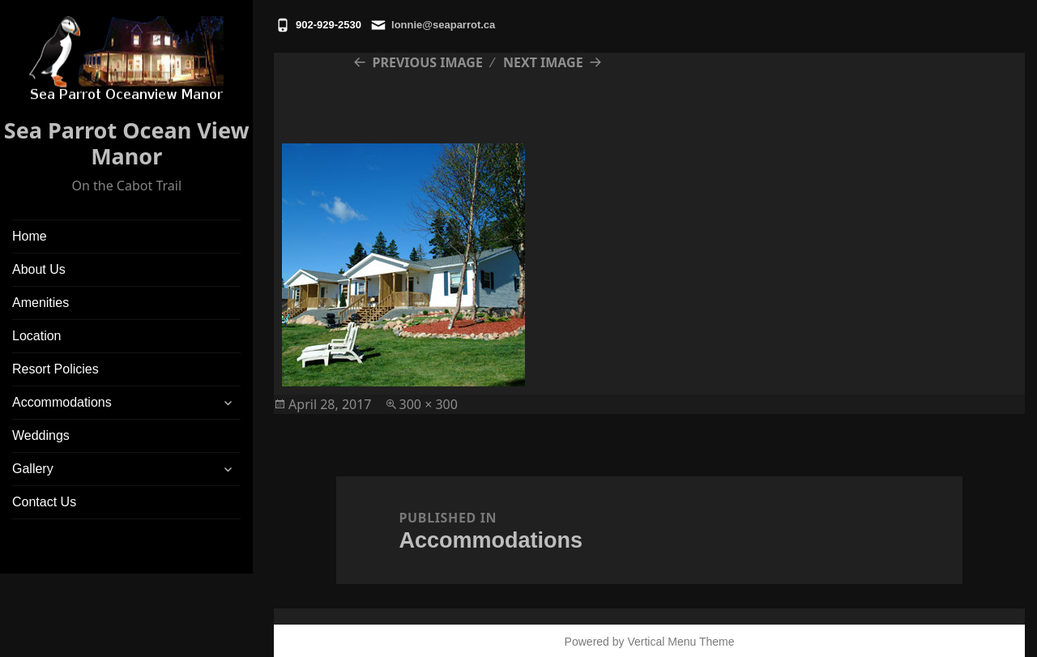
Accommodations (62, 402)
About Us (39, 269)
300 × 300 (428, 404)
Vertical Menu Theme (680, 641)
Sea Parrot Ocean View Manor (127, 143)
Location (37, 336)
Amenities (40, 302)
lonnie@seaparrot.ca (443, 25)
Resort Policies (55, 369)
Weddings (41, 435)
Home (29, 236)
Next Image (543, 62)
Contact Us (44, 502)
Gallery (32, 469)
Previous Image (428, 62)
